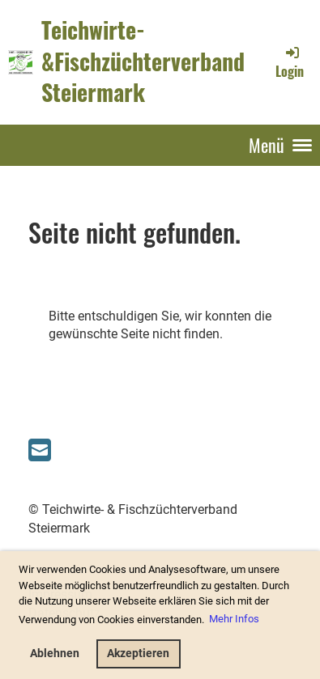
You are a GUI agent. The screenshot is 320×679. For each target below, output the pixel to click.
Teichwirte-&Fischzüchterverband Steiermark (143, 61)
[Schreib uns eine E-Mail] (39, 450)
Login (289, 62)
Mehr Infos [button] (234, 619)
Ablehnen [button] (54, 653)
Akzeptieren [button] (138, 653)
